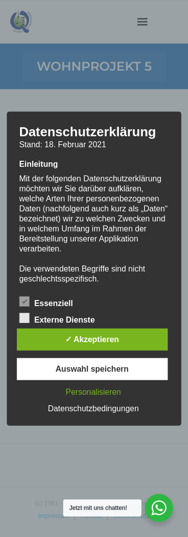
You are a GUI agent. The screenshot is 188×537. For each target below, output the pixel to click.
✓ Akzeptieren (92, 339)
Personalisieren (93, 391)
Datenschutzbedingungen (93, 408)
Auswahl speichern (92, 368)
